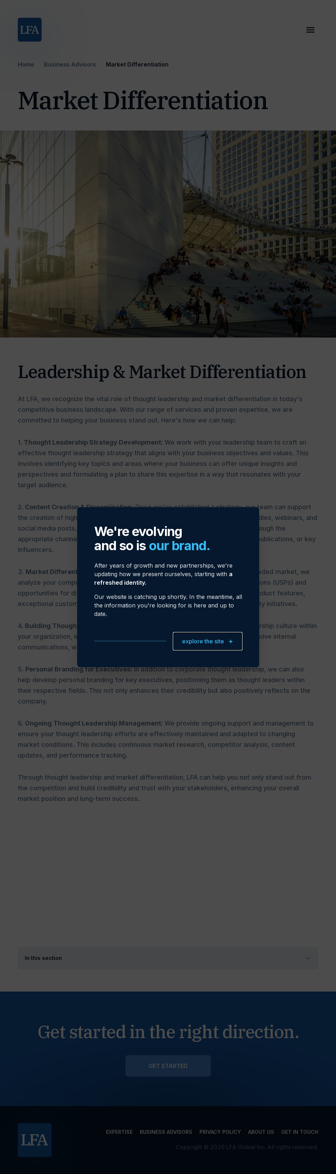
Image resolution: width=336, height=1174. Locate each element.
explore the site (207, 641)
